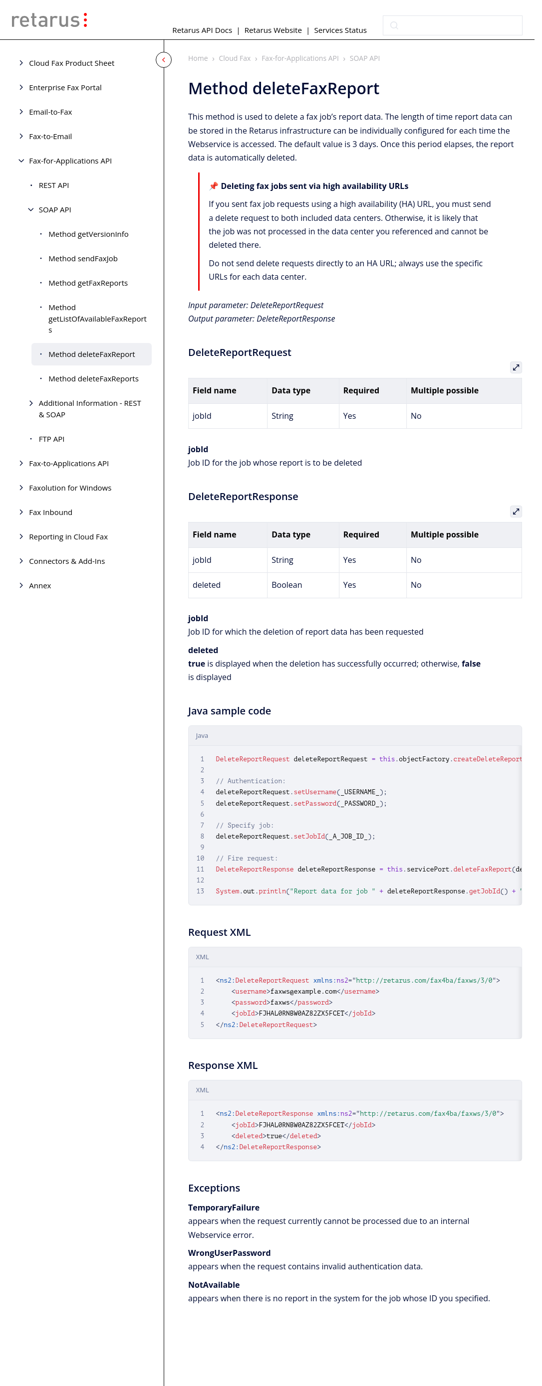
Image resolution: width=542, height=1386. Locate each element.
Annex (40, 585)
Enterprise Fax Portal (65, 87)
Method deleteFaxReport (91, 354)
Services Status (340, 30)
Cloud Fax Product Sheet (71, 63)
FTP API (52, 439)
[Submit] (394, 25)
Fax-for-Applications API (70, 161)
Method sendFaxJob (83, 258)
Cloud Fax (235, 58)
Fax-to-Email (50, 136)
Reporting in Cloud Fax (68, 536)
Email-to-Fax (50, 112)
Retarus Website (273, 30)
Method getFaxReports (88, 283)
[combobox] (452, 25)
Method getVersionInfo (88, 234)
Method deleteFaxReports (93, 378)
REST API (54, 185)
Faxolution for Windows (70, 488)
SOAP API (55, 209)
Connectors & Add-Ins (67, 561)
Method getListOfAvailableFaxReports (97, 318)
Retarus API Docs (202, 30)
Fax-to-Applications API (69, 463)
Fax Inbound (50, 512)
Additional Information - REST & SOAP (90, 408)
